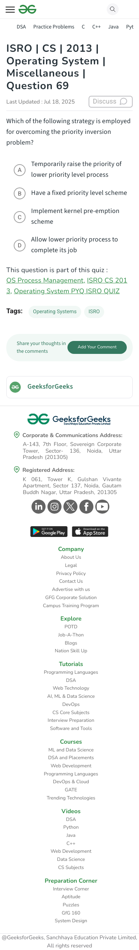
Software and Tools (71, 728)
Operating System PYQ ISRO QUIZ (66, 291)
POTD (70, 626)
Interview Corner (71, 889)
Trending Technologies (71, 798)
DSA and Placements (71, 757)
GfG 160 (71, 913)
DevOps (71, 704)
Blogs (71, 643)
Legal (71, 565)
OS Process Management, (45, 280)
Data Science (71, 859)
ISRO (94, 312)
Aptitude (71, 896)
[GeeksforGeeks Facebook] (85, 507)
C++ (96, 27)
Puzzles (71, 905)
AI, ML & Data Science (71, 696)
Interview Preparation (71, 720)
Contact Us (71, 581)
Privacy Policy (71, 573)
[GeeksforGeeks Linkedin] (38, 507)
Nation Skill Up (71, 651)
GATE (71, 790)
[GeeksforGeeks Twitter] (69, 507)
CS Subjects (71, 867)
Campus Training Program (71, 605)
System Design (71, 920)
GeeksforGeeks (50, 387)
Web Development (71, 766)
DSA (21, 27)
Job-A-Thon (71, 635)
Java (113, 27)
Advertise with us (71, 589)
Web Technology (71, 688)
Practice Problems (54, 27)
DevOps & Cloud (71, 781)
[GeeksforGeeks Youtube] (101, 507)
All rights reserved (69, 946)
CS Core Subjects (71, 712)
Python (71, 827)
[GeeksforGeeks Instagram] (54, 507)
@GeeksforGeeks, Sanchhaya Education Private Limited (69, 937)
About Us (71, 557)
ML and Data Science (70, 750)
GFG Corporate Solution (71, 597)
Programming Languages (71, 672)
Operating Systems (55, 312)
